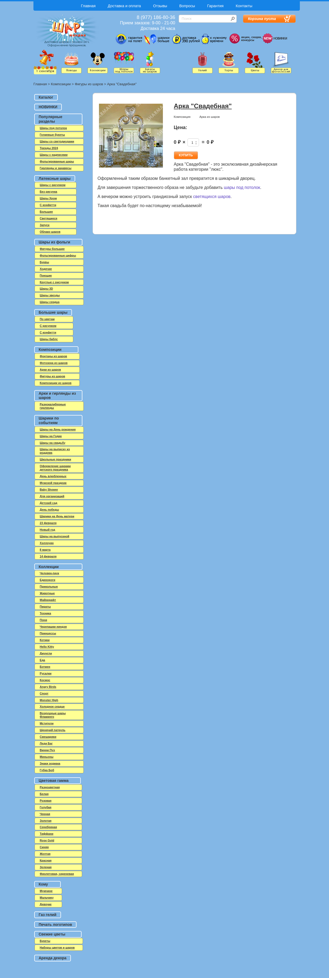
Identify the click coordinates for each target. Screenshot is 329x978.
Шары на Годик (51, 436)
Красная (46, 860)
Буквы (44, 262)
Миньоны (46, 756)
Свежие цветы (52, 934)
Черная (45, 814)
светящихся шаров (212, 196)
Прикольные (49, 586)
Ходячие (46, 268)
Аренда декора (53, 958)
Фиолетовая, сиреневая (57, 873)
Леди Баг (46, 743)
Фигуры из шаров (89, 84)
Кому (43, 884)
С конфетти (48, 332)
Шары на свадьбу (53, 442)
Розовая (46, 800)
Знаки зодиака (50, 763)
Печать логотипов (55, 924)
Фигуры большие (52, 248)
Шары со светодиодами (57, 141)
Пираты (45, 606)
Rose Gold (47, 840)
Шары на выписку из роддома (55, 451)
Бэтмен (45, 666)
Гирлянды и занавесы (56, 168)
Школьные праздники (55, 459)
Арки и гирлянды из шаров (57, 395)
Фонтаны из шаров (53, 356)
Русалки (46, 673)
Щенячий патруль (53, 730)
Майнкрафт (48, 599)
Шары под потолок (53, 128)
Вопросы (187, 6)
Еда (42, 660)
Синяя (44, 847)
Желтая (45, 853)
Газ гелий (47, 915)
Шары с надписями (54, 154)
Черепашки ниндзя (53, 626)
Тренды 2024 (49, 148)
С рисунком (48, 325)
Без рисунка (48, 191)
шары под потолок (242, 187)
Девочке (46, 904)
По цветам (47, 319)
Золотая (46, 820)
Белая (44, 793)
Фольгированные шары (57, 161)
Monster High (49, 700)
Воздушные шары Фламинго (53, 715)
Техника (45, 613)
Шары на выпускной (54, 536)
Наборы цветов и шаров (57, 947)
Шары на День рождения (58, 429)
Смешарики (48, 736)
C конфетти (48, 205)
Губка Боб (47, 770)
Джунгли (46, 653)
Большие (46, 211)
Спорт (44, 693)
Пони (43, 620)
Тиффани (46, 833)
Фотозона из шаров (54, 362)
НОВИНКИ (48, 107)
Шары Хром (48, 198)
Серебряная (48, 827)
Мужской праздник (53, 482)
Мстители (47, 723)
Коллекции (49, 567)
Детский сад (49, 502)
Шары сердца (50, 302)
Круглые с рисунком (54, 282)
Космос (45, 680)
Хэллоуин (47, 543)
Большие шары (53, 312)
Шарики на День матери (57, 516)
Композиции (61, 84)
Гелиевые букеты (52, 134)
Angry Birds (48, 686)
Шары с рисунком (53, 185)
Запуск (44, 225)
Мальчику (47, 897)
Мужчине (46, 890)
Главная (88, 6)
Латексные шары (55, 178)
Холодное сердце (52, 706)
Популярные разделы (50, 119)
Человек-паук (49, 573)
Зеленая (46, 867)
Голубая (46, 807)
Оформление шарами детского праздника (55, 467)
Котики (45, 640)
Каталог (46, 97)
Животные (47, 593)
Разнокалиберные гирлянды (53, 406)
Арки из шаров (50, 369)
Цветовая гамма (54, 780)
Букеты (45, 940)
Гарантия (215, 6)
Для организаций (52, 496)
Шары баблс (49, 339)
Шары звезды (50, 295)
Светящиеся (49, 218)
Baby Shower (49, 489)
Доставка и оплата (124, 6)
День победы (49, 509)
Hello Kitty (47, 646)
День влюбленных (53, 476)
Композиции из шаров (56, 383)
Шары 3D (46, 288)
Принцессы (48, 633)
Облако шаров (50, 231)
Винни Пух (47, 750)
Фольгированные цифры (58, 255)
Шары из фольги (54, 242)
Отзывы (160, 6)
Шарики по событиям (49, 420)
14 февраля (48, 556)
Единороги (47, 579)
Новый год (47, 529)
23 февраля (48, 523)
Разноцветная (50, 787)
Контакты (244, 6)
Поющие (46, 275)
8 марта (45, 549)
